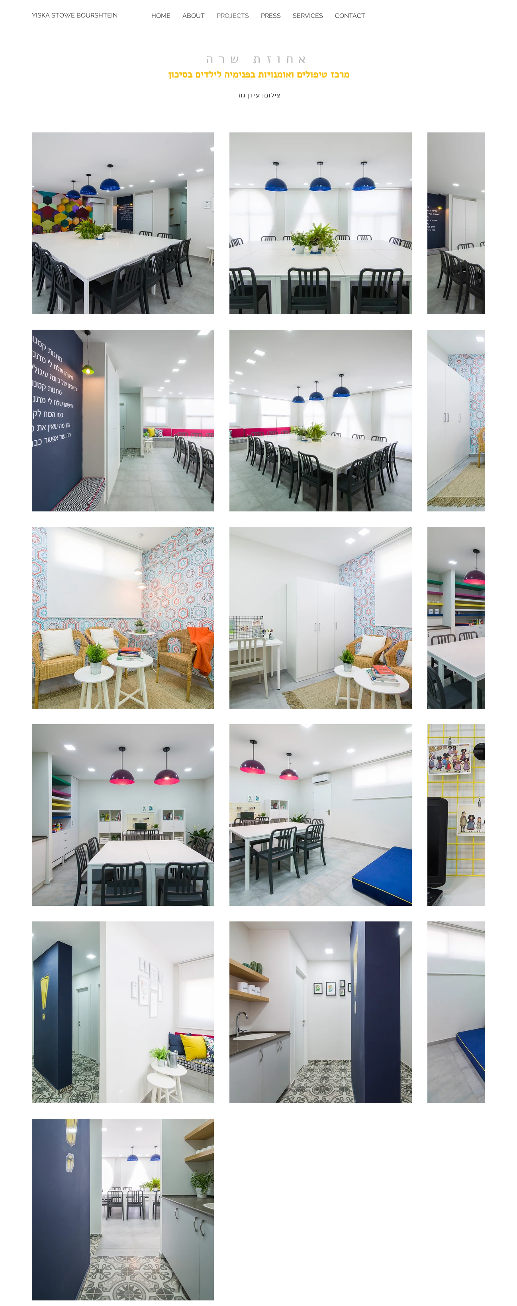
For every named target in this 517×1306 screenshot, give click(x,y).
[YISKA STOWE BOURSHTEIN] (75, 15)
